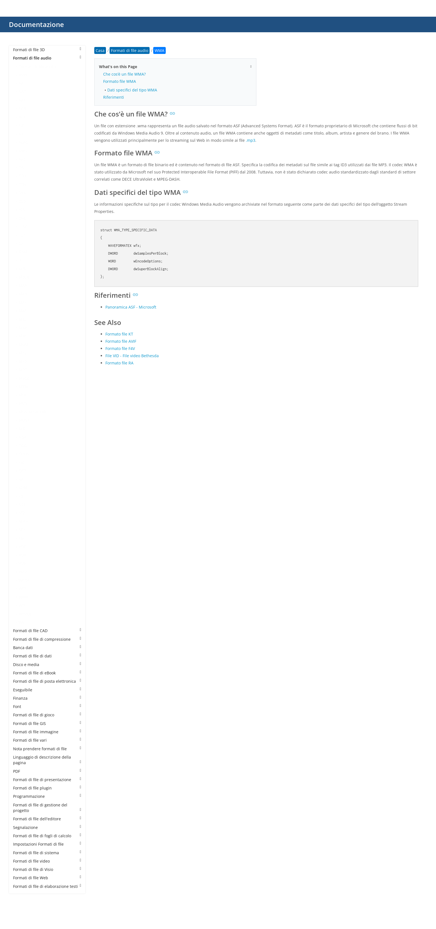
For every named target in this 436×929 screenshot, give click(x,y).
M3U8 (24, 277)
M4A (23, 285)
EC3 (22, 201)
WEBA (24, 580)
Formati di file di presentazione (47, 779)
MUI (22, 395)
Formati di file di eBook (47, 672)
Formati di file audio (47, 58)
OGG (23, 445)
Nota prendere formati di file (47, 748)
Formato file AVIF (120, 341)
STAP (23, 521)
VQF (22, 563)
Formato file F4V (120, 348)
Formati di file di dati (47, 656)
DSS (22, 192)
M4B (23, 294)
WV (21, 622)
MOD (23, 344)
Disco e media (47, 664)
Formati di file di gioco (47, 714)
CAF (22, 167)
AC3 (22, 108)
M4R (23, 310)
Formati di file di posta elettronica (47, 681)
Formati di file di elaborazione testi (47, 886)
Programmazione (47, 796)
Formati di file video (47, 861)
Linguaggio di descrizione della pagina (47, 759)
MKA (23, 327)
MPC (23, 369)
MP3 (23, 361)
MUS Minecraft (32, 411)
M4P (23, 302)
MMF (23, 336)
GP (21, 243)
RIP (21, 496)
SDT (22, 504)
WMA (23, 597)
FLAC (23, 226)
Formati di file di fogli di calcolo (47, 835)
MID (22, 319)
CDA (22, 175)
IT (20, 260)
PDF (47, 771)
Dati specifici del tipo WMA (132, 90)
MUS (23, 403)
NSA (22, 437)
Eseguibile (47, 689)
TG (21, 538)
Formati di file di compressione (47, 639)
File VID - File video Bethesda (132, 355)
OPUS (24, 453)
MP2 (23, 353)
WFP (22, 588)
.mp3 (250, 140)
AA (21, 83)
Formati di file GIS (47, 723)
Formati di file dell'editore (47, 818)
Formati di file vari (47, 740)
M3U (23, 268)
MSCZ (24, 378)
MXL (22, 428)
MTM (23, 386)
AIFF (22, 133)
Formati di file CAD (47, 630)
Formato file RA (119, 363)
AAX (22, 100)
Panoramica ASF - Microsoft (130, 307)
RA (21, 479)
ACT (22, 117)
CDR (22, 184)
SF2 (22, 512)
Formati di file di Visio (47, 869)
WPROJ (25, 614)
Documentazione (36, 24)
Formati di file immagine (47, 731)
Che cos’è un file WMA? (124, 74)
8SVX (23, 75)
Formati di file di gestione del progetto (47, 807)
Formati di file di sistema (47, 852)
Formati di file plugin (47, 788)
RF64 (23, 487)
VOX (22, 555)
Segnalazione (47, 827)
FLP (22, 235)
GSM (23, 251)
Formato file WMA (119, 81)
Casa (100, 50)
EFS (22, 209)
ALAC (23, 142)
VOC (22, 546)
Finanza (47, 698)
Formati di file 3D (47, 49)
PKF (22, 462)
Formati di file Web (47, 877)
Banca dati (47, 647)
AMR (23, 150)
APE (22, 159)
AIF (21, 125)
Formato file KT (119, 334)
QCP (22, 470)
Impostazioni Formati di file (47, 844)
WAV (23, 571)
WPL (22, 605)
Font (47, 706)
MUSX (24, 420)
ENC (22, 218)
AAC (22, 91)
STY (22, 529)
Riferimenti (113, 97)
